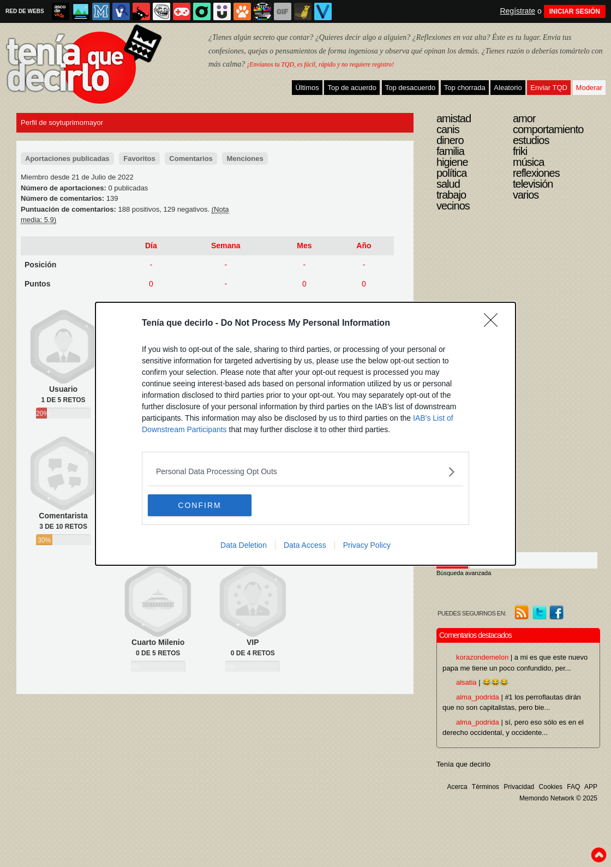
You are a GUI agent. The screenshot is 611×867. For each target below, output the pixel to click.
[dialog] (305, 433)
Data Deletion (243, 545)
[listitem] (305, 471)
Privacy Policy (367, 545)
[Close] (494, 323)
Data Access (305, 545)
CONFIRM (199, 505)
